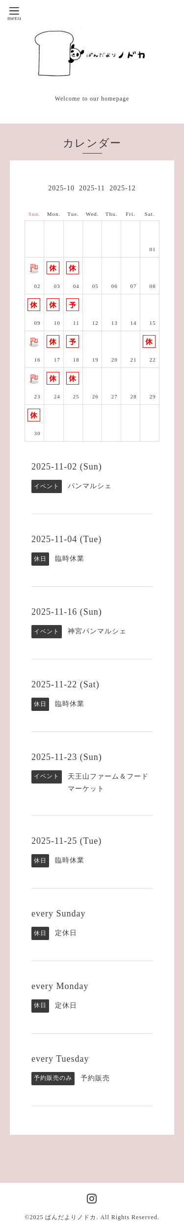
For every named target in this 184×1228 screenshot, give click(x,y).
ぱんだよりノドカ (70, 1217)
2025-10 (61, 188)
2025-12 (122, 188)
